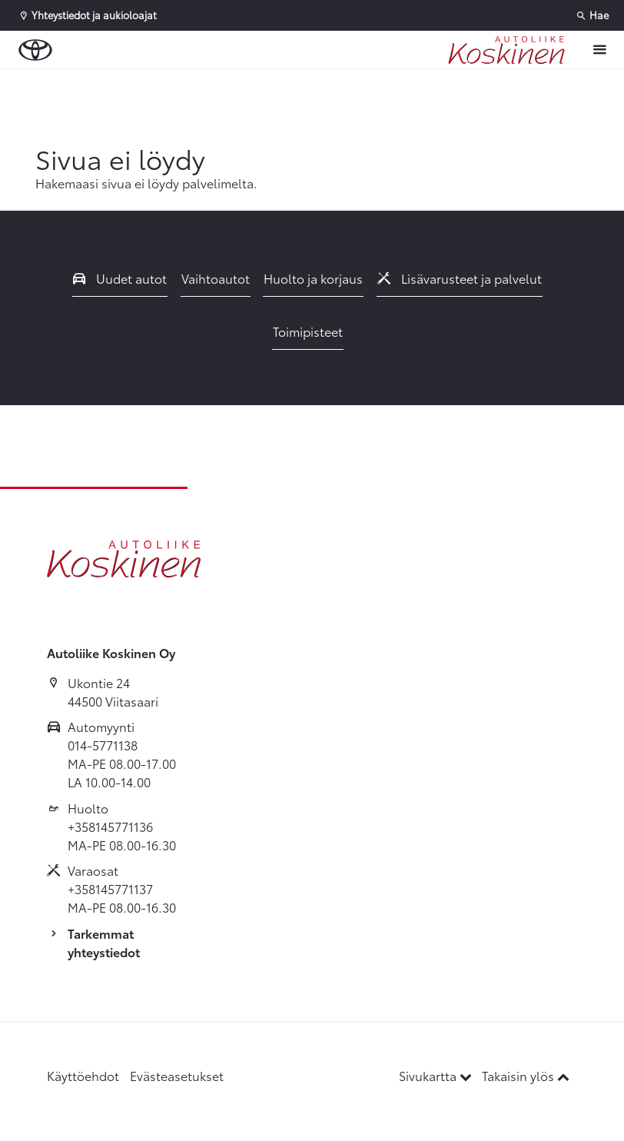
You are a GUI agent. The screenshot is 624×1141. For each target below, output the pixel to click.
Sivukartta (437, 1075)
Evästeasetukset (177, 1075)
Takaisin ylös (525, 1075)
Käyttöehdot (83, 1075)
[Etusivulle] (506, 50)
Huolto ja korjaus (313, 278)
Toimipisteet (308, 331)
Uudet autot (120, 278)
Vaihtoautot (215, 278)
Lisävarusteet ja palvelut (459, 278)
